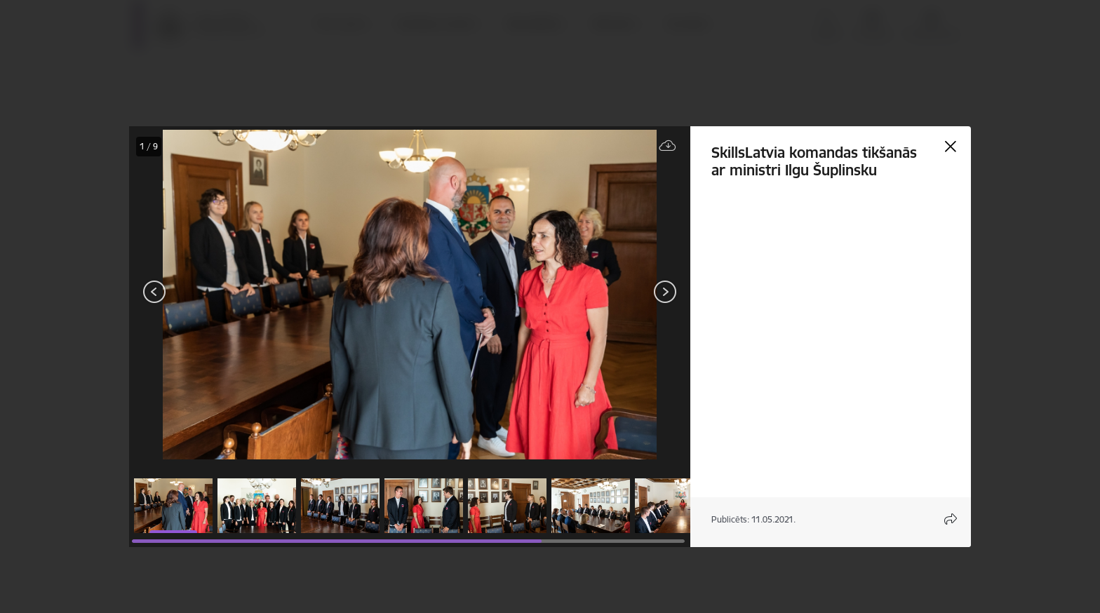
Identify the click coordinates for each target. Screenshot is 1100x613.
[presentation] (213, 293)
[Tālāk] (665, 292)
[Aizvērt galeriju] (950, 146)
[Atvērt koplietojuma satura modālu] (950, 519)
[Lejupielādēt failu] (667, 146)
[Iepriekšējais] (154, 292)
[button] (173, 505)
